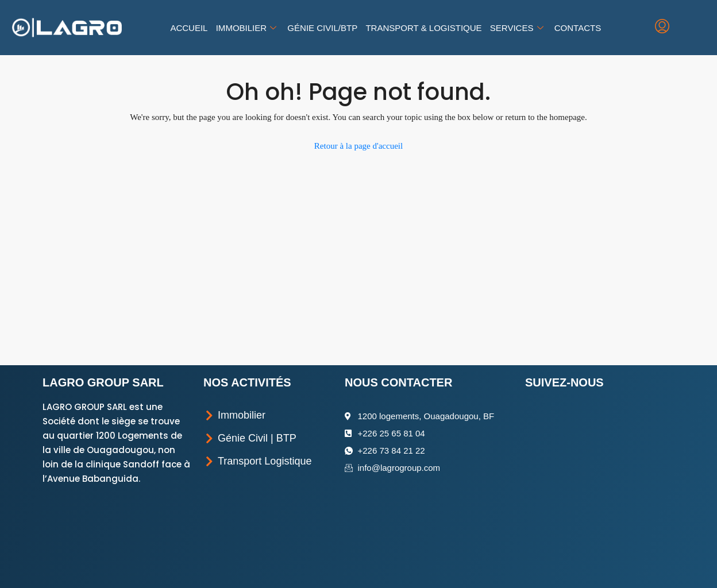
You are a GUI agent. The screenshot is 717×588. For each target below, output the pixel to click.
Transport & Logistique (423, 28)
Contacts (577, 28)
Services (517, 28)
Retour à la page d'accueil (358, 145)
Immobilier (247, 28)
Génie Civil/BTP (323, 28)
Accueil (189, 28)
